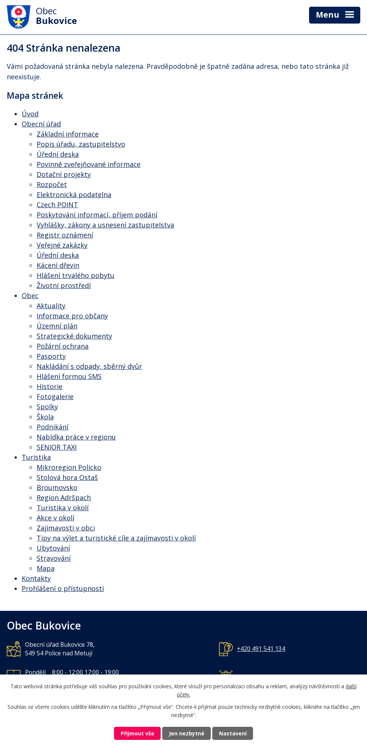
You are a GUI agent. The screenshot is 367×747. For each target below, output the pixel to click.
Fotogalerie (55, 396)
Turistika (36, 457)
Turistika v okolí (63, 507)
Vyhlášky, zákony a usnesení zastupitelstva (105, 224)
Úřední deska (58, 154)
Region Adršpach (64, 497)
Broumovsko (57, 487)
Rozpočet (52, 184)
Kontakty (36, 578)
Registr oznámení (65, 234)
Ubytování (53, 548)
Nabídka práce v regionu (76, 436)
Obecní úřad (41, 123)
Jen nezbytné (186, 733)
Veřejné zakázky (62, 245)
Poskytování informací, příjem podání (97, 214)
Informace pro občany (72, 315)
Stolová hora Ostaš (67, 477)
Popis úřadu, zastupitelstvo (81, 144)
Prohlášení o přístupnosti (63, 588)
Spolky (47, 406)
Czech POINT (57, 204)
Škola (45, 416)
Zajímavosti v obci (66, 527)
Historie (49, 386)
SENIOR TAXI (57, 447)
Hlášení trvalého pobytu (75, 275)
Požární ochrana (63, 346)
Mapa (46, 568)
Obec (30, 295)
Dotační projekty (64, 174)
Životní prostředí (64, 285)
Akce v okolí (55, 517)
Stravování (54, 558)
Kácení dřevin (58, 265)
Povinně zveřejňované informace (89, 164)
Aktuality (51, 305)
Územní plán (57, 325)
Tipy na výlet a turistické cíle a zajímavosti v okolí (116, 537)
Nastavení (233, 733)
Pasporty (51, 356)
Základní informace (68, 133)
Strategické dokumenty (74, 335)
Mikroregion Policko (69, 467)
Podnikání (52, 426)
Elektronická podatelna (74, 194)
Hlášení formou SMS (69, 376)
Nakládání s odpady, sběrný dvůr (89, 366)
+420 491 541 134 (261, 649)
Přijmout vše (137, 733)
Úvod (30, 113)
